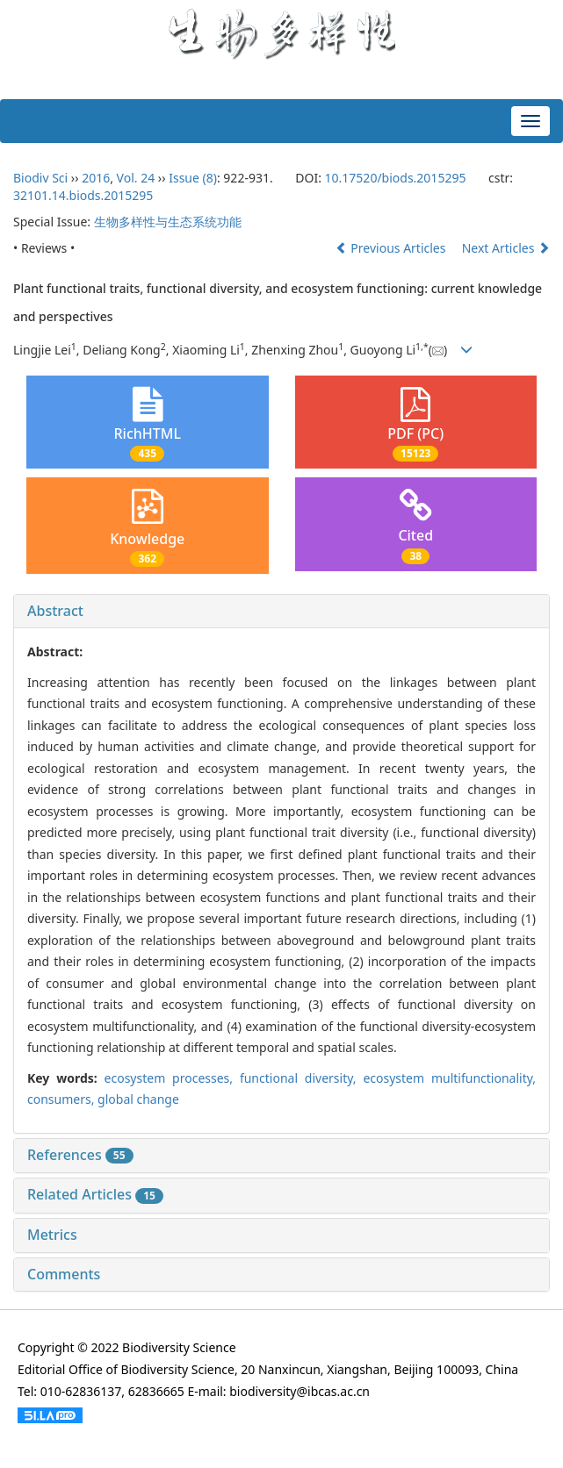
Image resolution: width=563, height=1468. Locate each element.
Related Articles (95, 1194)
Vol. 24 (136, 177)
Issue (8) (193, 177)
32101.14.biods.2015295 (83, 195)
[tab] (281, 611)
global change (138, 1099)
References (80, 1154)
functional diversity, (301, 1078)
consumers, (62, 1099)
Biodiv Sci (40, 177)
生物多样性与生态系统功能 (168, 221)
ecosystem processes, (172, 1078)
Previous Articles (392, 248)
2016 (96, 177)
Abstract (55, 610)
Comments (63, 1274)
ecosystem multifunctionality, (449, 1078)
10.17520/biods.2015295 (395, 177)
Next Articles (506, 248)
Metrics (52, 1234)
